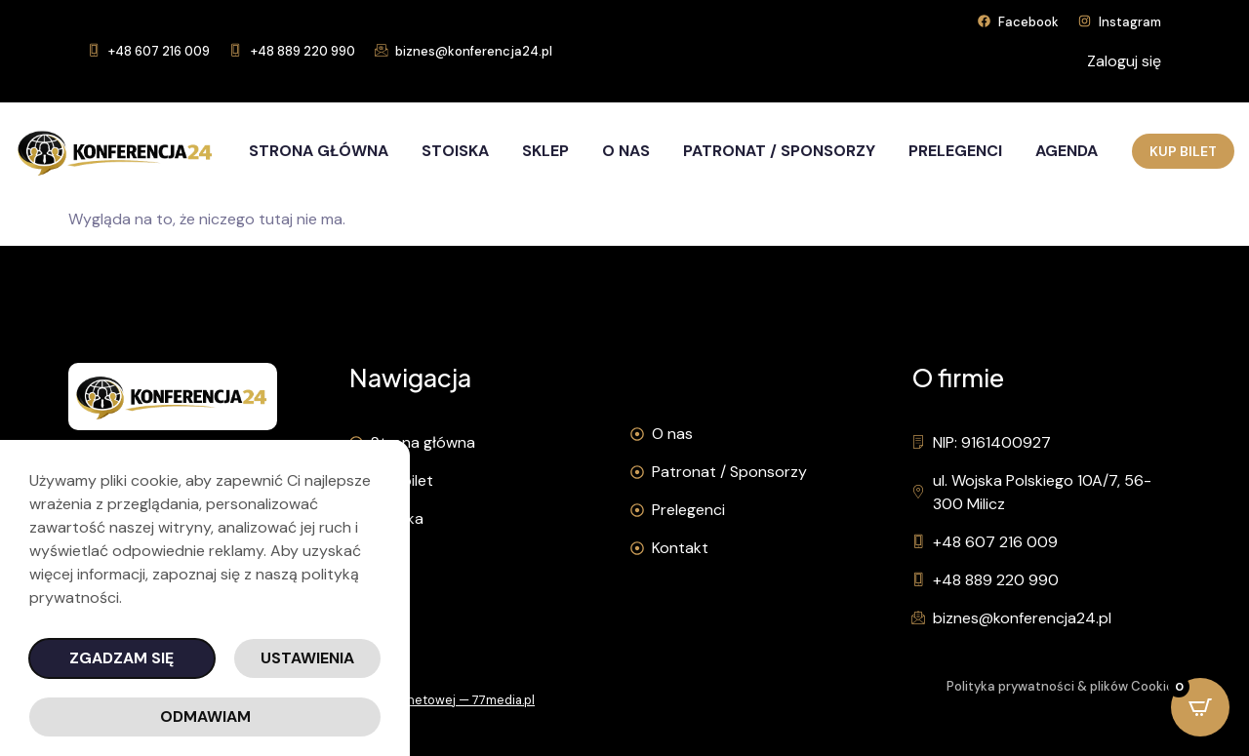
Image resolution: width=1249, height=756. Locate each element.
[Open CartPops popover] (1200, 707)
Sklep (545, 150)
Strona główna (318, 150)
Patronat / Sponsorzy (779, 150)
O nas (626, 150)
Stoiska (455, 150)
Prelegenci (955, 150)
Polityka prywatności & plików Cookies (1064, 686)
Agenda (1066, 150)
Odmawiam (205, 716)
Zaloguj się (1124, 61)
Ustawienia (307, 658)
